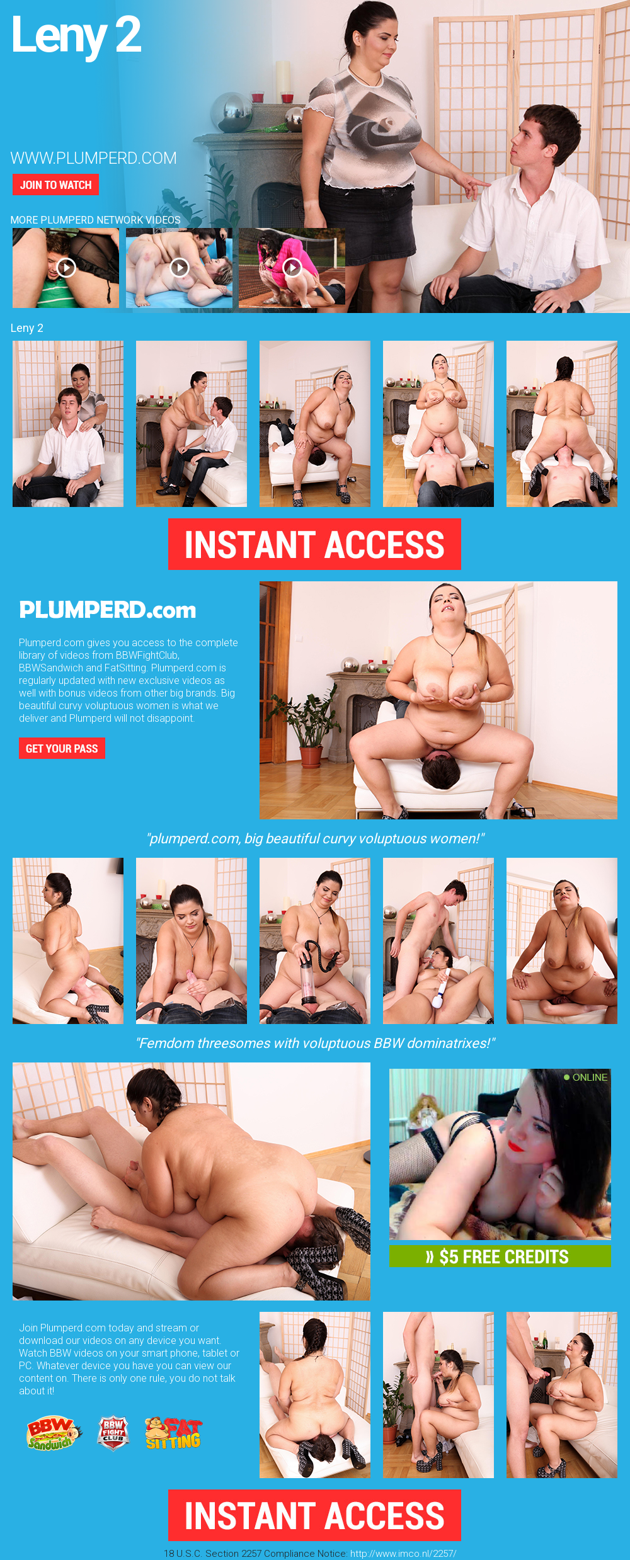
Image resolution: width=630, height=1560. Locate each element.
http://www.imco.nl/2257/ (403, 1553)
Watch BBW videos (61, 1353)
